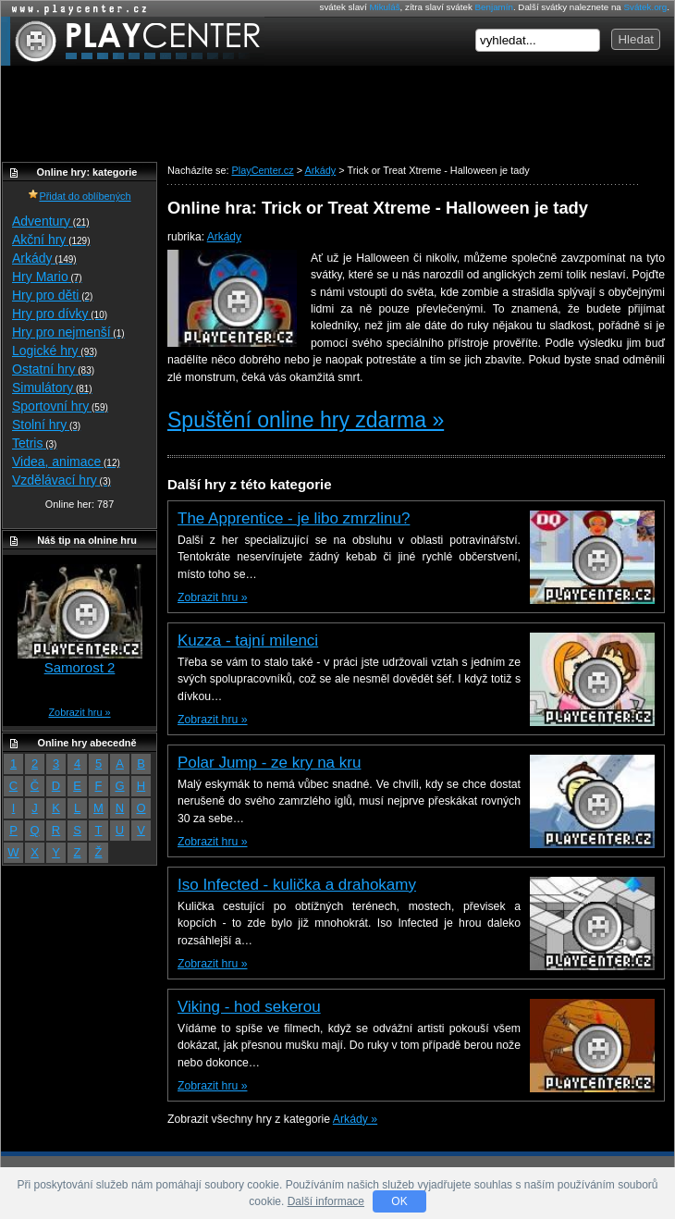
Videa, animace (66, 461)
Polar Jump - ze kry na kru (269, 762)
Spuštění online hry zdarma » (305, 420)
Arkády (224, 236)
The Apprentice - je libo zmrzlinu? (294, 518)
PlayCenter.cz (132, 41)
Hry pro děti (52, 295)
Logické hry (54, 350)
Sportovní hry (60, 406)
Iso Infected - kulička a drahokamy (297, 884)
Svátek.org (646, 7)
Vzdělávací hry (61, 480)
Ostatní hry (53, 369)
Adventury (51, 221)
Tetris (34, 443)
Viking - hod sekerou (249, 1007)
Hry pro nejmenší (68, 332)
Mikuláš (384, 7)
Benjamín (494, 7)
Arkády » (355, 1119)
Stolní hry (46, 424)
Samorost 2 (80, 667)
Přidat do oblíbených (79, 196)
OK (399, 1201)
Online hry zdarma (75, 9)
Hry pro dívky (59, 313)
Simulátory (52, 387)
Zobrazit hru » (212, 597)
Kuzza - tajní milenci (248, 640)
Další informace (326, 1201)
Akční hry (51, 239)
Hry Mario (47, 276)
